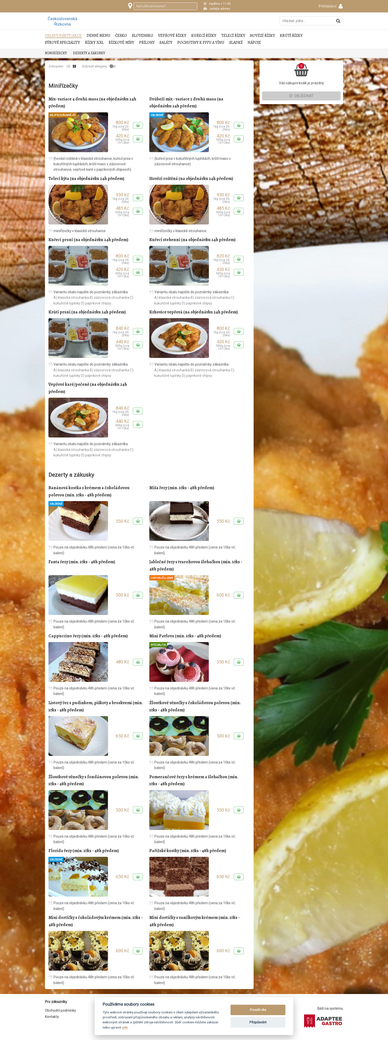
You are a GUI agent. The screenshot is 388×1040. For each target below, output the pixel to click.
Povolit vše (258, 1010)
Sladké (236, 42)
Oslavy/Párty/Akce (63, 35)
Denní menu (98, 35)
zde (124, 1027)
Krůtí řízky (291, 35)
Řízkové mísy (121, 42)
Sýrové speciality (62, 42)
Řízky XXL (94, 42)
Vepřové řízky (172, 35)
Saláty (165, 42)
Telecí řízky (233, 35)
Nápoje (254, 42)
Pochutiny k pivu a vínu (200, 42)
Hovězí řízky (262, 35)
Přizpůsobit (258, 1022)
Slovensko (142, 35)
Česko (121, 35)
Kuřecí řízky (203, 35)
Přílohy (147, 42)
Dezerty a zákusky (89, 53)
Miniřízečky (56, 53)
